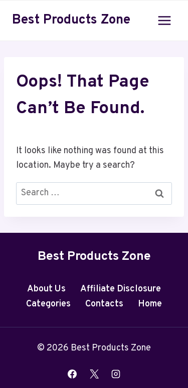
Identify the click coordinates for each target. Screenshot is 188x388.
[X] (94, 374)
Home (150, 304)
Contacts (104, 304)
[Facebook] (72, 374)
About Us (46, 289)
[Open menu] (164, 20)
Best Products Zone (94, 257)
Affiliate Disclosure (120, 289)
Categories (48, 304)
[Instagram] (116, 374)
